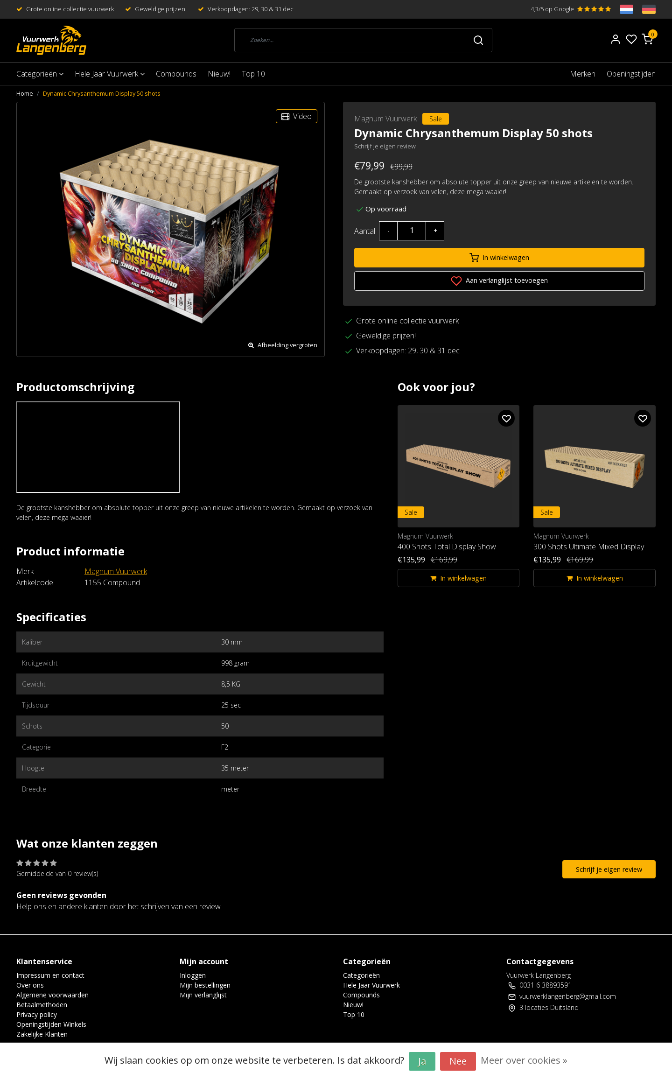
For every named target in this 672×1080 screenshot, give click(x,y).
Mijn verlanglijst (203, 994)
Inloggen (193, 975)
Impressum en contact (50, 975)
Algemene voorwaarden (52, 994)
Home (24, 93)
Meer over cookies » (524, 1060)
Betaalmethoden (41, 1004)
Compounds (176, 74)
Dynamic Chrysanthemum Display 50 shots (102, 93)
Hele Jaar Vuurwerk (110, 74)
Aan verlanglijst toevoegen (499, 281)
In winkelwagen (499, 257)
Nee (458, 1061)
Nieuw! (219, 74)
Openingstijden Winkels (51, 1024)
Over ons (30, 985)
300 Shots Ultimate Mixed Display (588, 546)
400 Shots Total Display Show (447, 546)
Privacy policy (36, 1014)
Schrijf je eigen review (385, 146)
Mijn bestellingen (205, 985)
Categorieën (39, 74)
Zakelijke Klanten (42, 1034)
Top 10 (253, 74)
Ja (422, 1061)
